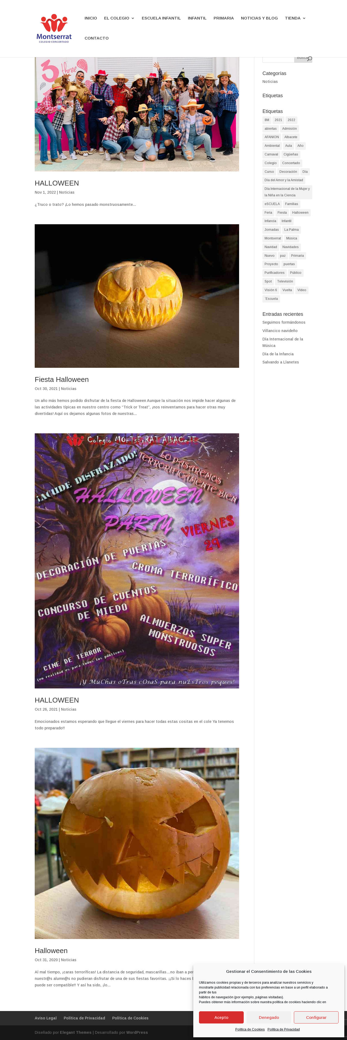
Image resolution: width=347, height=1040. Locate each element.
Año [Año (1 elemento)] (300, 146)
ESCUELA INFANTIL (161, 18)
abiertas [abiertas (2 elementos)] (271, 129)
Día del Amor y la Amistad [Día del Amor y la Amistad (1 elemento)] (284, 180)
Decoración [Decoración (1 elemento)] (288, 172)
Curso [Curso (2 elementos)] (269, 172)
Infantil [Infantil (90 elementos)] (286, 221)
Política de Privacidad (284, 1029)
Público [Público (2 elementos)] (295, 273)
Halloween (51, 951)
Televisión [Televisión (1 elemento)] (285, 281)
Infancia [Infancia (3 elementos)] (270, 221)
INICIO (91, 18)
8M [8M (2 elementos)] (267, 120)
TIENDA (293, 18)
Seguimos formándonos (284, 322)
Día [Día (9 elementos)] (305, 172)
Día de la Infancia (278, 354)
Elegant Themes (76, 1032)
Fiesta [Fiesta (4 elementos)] (282, 212)
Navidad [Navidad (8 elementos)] (271, 247)
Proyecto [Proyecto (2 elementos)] (271, 264)
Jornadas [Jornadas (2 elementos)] (272, 230)
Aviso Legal (46, 1018)
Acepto (221, 1017)
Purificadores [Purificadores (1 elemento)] (275, 273)
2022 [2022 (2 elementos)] (291, 120)
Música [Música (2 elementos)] (291, 238)
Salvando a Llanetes (280, 362)
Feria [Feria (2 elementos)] (268, 212)
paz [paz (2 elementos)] (283, 256)
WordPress (137, 1032)
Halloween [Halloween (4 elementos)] (300, 212)
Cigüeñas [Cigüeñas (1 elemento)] (291, 154)
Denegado (269, 1017)
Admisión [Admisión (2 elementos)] (289, 129)
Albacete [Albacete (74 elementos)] (290, 137)
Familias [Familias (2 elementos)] (291, 204)
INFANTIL (197, 18)
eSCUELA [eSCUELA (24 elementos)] (272, 204)
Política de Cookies (250, 1029)
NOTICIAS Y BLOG (259, 18)
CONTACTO (97, 38)
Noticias (67, 192)
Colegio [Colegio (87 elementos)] (271, 163)
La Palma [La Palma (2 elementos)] (291, 230)
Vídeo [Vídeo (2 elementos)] (301, 290)
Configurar (316, 1017)
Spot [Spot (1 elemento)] (268, 281)
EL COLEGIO (116, 18)
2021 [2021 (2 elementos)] (278, 120)
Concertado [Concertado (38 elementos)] (291, 163)
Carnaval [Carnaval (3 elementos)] (271, 154)
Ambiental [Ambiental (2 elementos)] (272, 146)
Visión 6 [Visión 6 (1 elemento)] (271, 290)
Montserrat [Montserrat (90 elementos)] (273, 238)
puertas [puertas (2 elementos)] (289, 264)
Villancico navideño (280, 331)
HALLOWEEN (57, 183)
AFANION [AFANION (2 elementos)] (272, 137)
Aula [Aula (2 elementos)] (288, 146)
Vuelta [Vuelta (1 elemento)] (287, 290)
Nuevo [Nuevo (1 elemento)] (270, 256)
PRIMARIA (224, 18)
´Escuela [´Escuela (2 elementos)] (271, 299)
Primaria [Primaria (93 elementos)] (297, 256)
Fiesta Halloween (62, 379)
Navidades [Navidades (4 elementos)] (290, 247)
